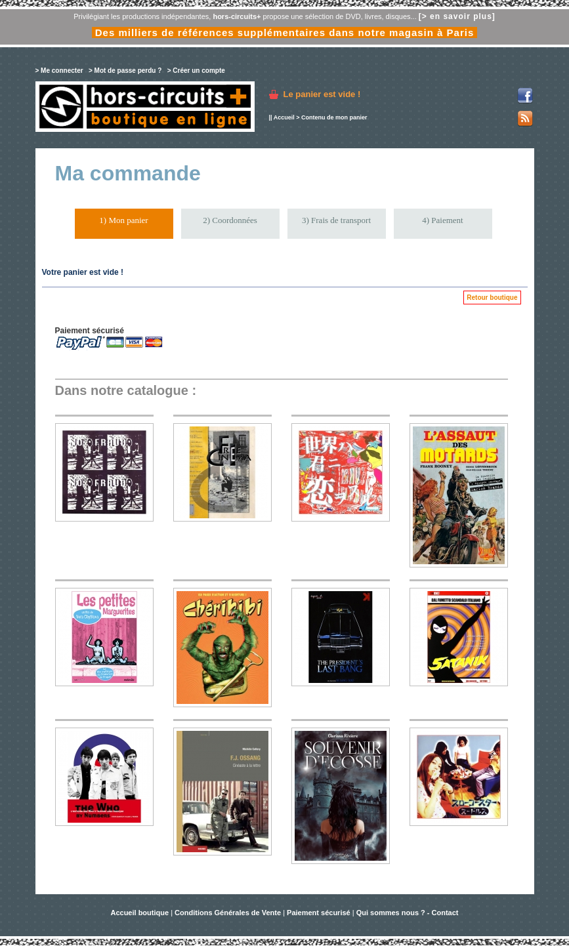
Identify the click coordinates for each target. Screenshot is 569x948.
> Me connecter (59, 70)
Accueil (284, 117)
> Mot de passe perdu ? (125, 70)
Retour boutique (492, 297)
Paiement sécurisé (318, 913)
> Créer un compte (196, 70)
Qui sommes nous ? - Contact (407, 913)
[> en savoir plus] (457, 16)
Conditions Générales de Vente (228, 913)
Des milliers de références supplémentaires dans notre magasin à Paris (284, 32)
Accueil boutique (140, 913)
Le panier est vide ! (322, 94)
